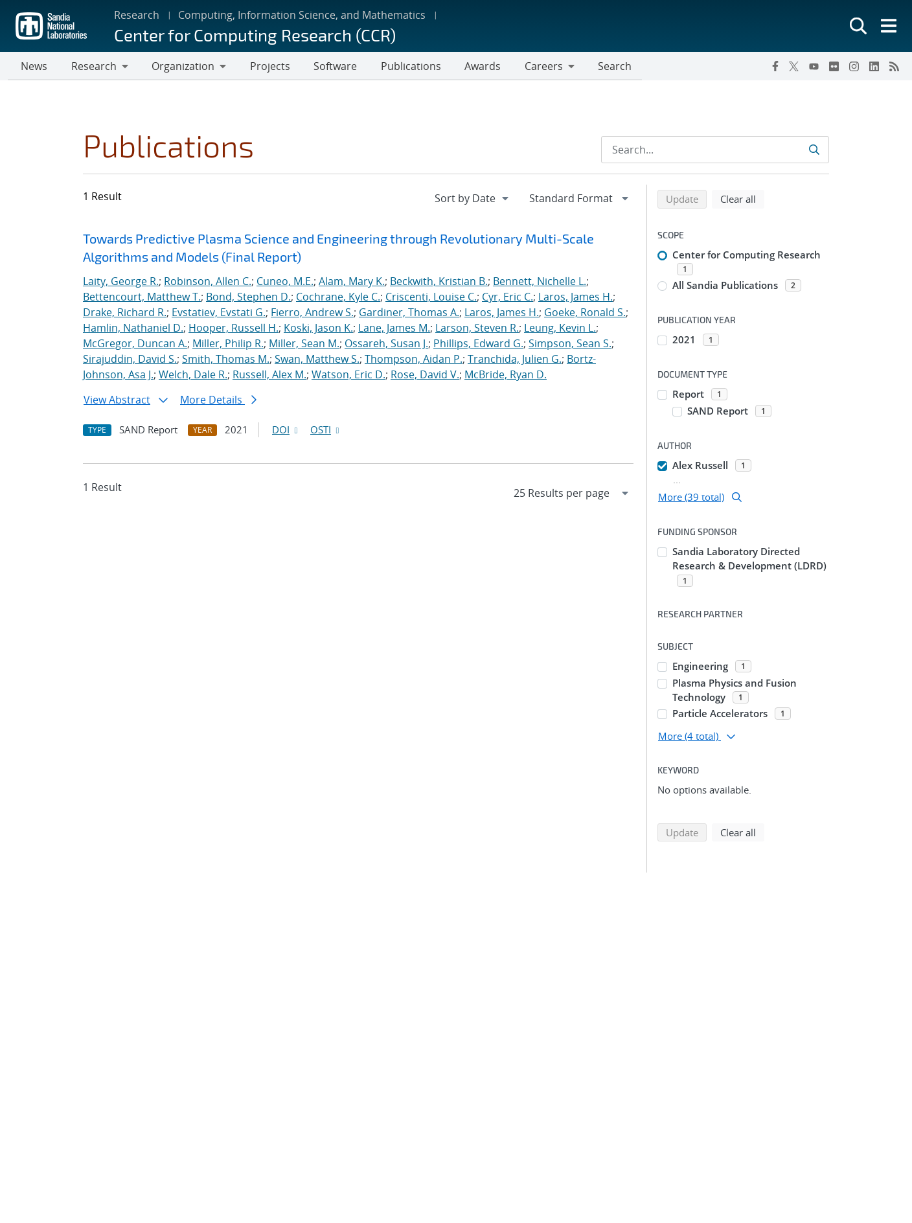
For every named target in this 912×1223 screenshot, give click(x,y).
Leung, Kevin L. (560, 329)
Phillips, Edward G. (478, 344)
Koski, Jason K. (318, 329)
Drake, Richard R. (124, 313)
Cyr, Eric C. (507, 298)
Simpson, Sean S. (570, 344)
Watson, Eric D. (348, 376)
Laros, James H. (575, 298)
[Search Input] (715, 151)
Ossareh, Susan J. (386, 344)
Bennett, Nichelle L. (539, 282)
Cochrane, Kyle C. (338, 298)
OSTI (325, 430)
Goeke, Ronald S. (585, 313)
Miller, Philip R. (228, 344)
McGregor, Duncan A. (135, 344)
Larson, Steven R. (477, 329)
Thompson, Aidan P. (413, 360)
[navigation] (473, 199)
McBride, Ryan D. (505, 376)
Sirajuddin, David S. (130, 360)
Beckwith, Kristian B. (439, 282)
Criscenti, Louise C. (431, 298)
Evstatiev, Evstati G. (219, 313)
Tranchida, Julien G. (515, 360)
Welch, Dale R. (193, 376)
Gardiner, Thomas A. (409, 313)
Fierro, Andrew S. (312, 313)
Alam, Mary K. (352, 282)
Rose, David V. (425, 376)
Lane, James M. (394, 329)
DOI (286, 430)
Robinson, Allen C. (207, 282)
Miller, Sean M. (304, 344)
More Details (218, 401)
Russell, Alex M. (269, 376)
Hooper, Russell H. (233, 329)
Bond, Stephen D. (248, 298)
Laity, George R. (121, 282)
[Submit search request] (815, 151)
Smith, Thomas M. (225, 360)
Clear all (742, 199)
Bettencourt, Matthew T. (142, 298)
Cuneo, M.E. (285, 282)
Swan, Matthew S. (317, 360)
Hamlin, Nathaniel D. (133, 329)
